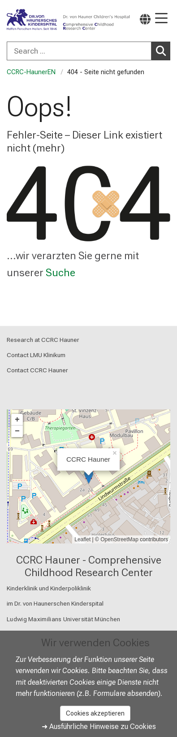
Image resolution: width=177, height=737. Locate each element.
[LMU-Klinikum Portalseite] (38, 20)
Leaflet (82, 539)
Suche (60, 272)
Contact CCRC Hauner (37, 370)
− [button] (17, 431)
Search (163, 50)
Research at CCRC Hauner (43, 339)
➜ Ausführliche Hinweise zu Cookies (99, 726)
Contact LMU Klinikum (36, 354)
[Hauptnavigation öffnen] (161, 19)
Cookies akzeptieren (95, 713)
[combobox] (88, 51)
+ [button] (17, 419)
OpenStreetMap (119, 539)
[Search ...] (79, 51)
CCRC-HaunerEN (31, 72)
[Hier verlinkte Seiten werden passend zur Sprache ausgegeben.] (145, 19)
